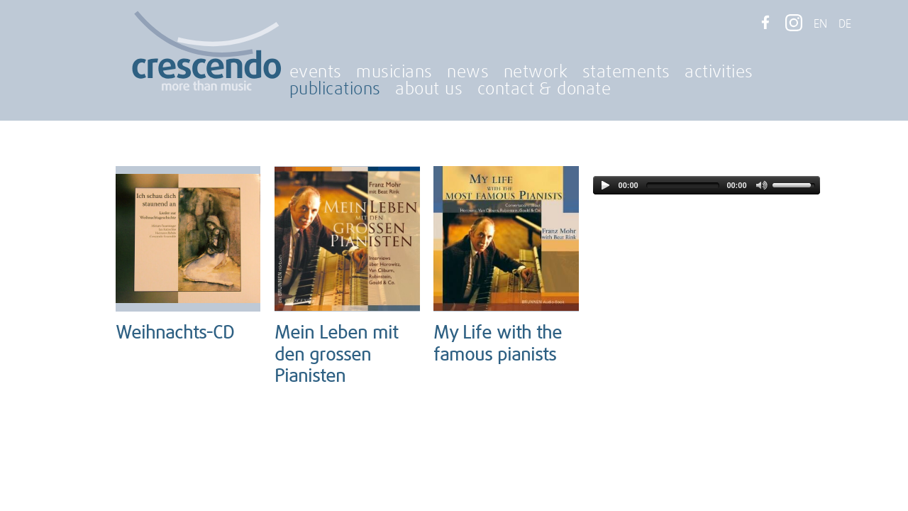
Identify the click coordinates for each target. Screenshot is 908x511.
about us (429, 89)
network (536, 72)
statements (626, 72)
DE (844, 24)
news (468, 72)
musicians (394, 72)
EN (820, 24)
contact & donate (544, 89)
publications (335, 89)
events (315, 72)
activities (719, 72)
